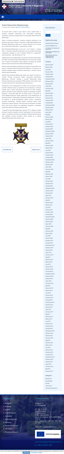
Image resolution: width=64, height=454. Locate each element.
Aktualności (18, 27)
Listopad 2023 (49, 129)
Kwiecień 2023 (49, 145)
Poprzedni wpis (7, 149)
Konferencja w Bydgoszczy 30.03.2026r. (53, 52)
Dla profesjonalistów (11, 419)
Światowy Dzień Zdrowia (52, 43)
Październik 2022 (50, 159)
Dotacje (47, 383)
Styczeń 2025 (49, 98)
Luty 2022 (48, 178)
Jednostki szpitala (10, 413)
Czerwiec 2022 (49, 169)
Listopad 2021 (49, 186)
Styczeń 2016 (49, 350)
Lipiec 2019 (48, 252)
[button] (8, 1)
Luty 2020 (48, 236)
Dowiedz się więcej (36, 452)
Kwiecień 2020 (49, 231)
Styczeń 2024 (49, 124)
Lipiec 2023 (48, 138)
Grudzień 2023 (49, 126)
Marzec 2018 (49, 290)
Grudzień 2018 (49, 269)
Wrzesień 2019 (49, 247)
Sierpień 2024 (49, 110)
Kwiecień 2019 (49, 259)
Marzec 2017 (49, 319)
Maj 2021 (48, 200)
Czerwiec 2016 (49, 338)
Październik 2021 (50, 188)
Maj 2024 (48, 114)
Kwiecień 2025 (49, 93)
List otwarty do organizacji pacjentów (52, 48)
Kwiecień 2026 (49, 64)
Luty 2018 (48, 293)
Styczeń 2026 (49, 72)
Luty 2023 (48, 150)
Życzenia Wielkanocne (51, 45)
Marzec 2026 (49, 67)
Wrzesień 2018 (49, 276)
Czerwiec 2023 (49, 140)
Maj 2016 (48, 340)
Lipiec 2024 (48, 112)
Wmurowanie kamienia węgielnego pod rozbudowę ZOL (51, 56)
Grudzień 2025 (49, 74)
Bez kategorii (49, 381)
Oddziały (7, 410)
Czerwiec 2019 (49, 255)
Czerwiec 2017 (49, 312)
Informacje (8, 406)
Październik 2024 (50, 105)
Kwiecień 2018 (49, 288)
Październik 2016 (50, 331)
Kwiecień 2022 (49, 174)
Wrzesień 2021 (49, 190)
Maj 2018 (48, 285)
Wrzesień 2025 (49, 81)
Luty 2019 (48, 264)
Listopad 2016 (49, 328)
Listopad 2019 (49, 243)
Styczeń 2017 (49, 323)
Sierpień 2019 (49, 250)
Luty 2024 (48, 121)
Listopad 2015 (49, 354)
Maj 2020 (48, 228)
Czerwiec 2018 (49, 283)
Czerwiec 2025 (49, 88)
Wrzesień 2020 (49, 219)
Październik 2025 (50, 79)
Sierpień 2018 (49, 278)
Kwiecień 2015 (49, 371)
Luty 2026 (48, 69)
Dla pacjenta (8, 416)
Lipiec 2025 (48, 86)
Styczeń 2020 (49, 238)
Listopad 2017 (49, 300)
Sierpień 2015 (49, 361)
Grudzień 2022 (49, 155)
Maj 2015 (48, 369)
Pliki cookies (8, 429)
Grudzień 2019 (49, 240)
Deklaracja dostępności (11, 432)
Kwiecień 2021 (49, 202)
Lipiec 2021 (48, 195)
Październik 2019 (50, 245)
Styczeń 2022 (49, 181)
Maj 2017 (48, 314)
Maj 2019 (48, 257)
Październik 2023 (50, 131)
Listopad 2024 (49, 102)
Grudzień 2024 (49, 100)
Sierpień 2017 (49, 307)
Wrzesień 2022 (49, 162)
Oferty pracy (49, 385)
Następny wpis (36, 149)
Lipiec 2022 (48, 167)
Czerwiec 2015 (49, 366)
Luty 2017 (48, 321)
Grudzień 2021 (49, 183)
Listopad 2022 (49, 157)
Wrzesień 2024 (49, 107)
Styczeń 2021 (49, 209)
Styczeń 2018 (49, 295)
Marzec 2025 (49, 95)
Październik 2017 (50, 302)
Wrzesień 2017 (49, 304)
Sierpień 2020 (49, 221)
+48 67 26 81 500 (53, 11)
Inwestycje (8, 422)
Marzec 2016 (49, 345)
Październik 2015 (50, 357)
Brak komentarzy (25, 27)
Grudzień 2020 (49, 212)
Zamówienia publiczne (51, 388)
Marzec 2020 (49, 233)
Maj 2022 (48, 171)
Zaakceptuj (26, 452)
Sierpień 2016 (49, 335)
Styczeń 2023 (49, 152)
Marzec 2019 (49, 262)
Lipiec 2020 (48, 224)
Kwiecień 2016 (49, 342)
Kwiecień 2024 (49, 117)
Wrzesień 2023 (49, 133)
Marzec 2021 (49, 205)
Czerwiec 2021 (49, 197)
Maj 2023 (48, 143)
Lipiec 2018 (48, 281)
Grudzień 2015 (49, 352)
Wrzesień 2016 (49, 333)
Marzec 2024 (49, 119)
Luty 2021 (48, 207)
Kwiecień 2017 (49, 316)
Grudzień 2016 (49, 326)
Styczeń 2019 (49, 266)
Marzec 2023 (49, 148)
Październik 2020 (50, 216)
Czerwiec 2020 (49, 226)
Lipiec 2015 (48, 364)
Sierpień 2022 (49, 164)
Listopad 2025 (49, 76)
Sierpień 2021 (49, 193)
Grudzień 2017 (49, 297)
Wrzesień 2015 (49, 359)
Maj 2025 (48, 91)
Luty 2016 (48, 347)
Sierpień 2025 (49, 83)
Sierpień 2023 (49, 136)
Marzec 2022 (49, 176)
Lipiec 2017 (48, 309)
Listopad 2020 (49, 214)
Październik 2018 (50, 274)
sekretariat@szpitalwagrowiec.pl (48, 442)
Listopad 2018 (49, 271)
